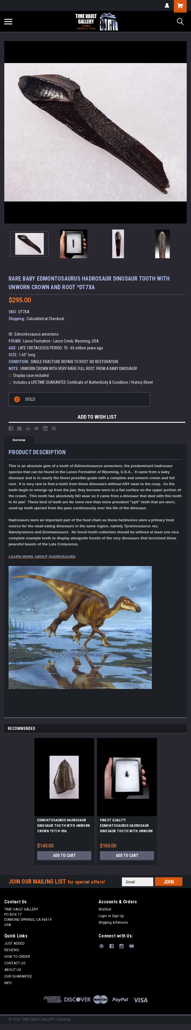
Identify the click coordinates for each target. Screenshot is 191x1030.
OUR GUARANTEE (18, 976)
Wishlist (105, 909)
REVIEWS (11, 950)
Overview (18, 440)
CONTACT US (14, 963)
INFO (8, 983)
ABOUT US (12, 970)
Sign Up (118, 916)
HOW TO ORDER (17, 957)
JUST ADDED (14, 943)
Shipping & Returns (113, 923)
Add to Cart (64, 855)
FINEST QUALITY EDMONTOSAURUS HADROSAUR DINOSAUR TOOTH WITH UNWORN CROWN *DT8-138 (126, 826)
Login (103, 916)
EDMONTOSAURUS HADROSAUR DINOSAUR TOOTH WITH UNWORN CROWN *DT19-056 (63, 825)
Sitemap (64, 1019)
